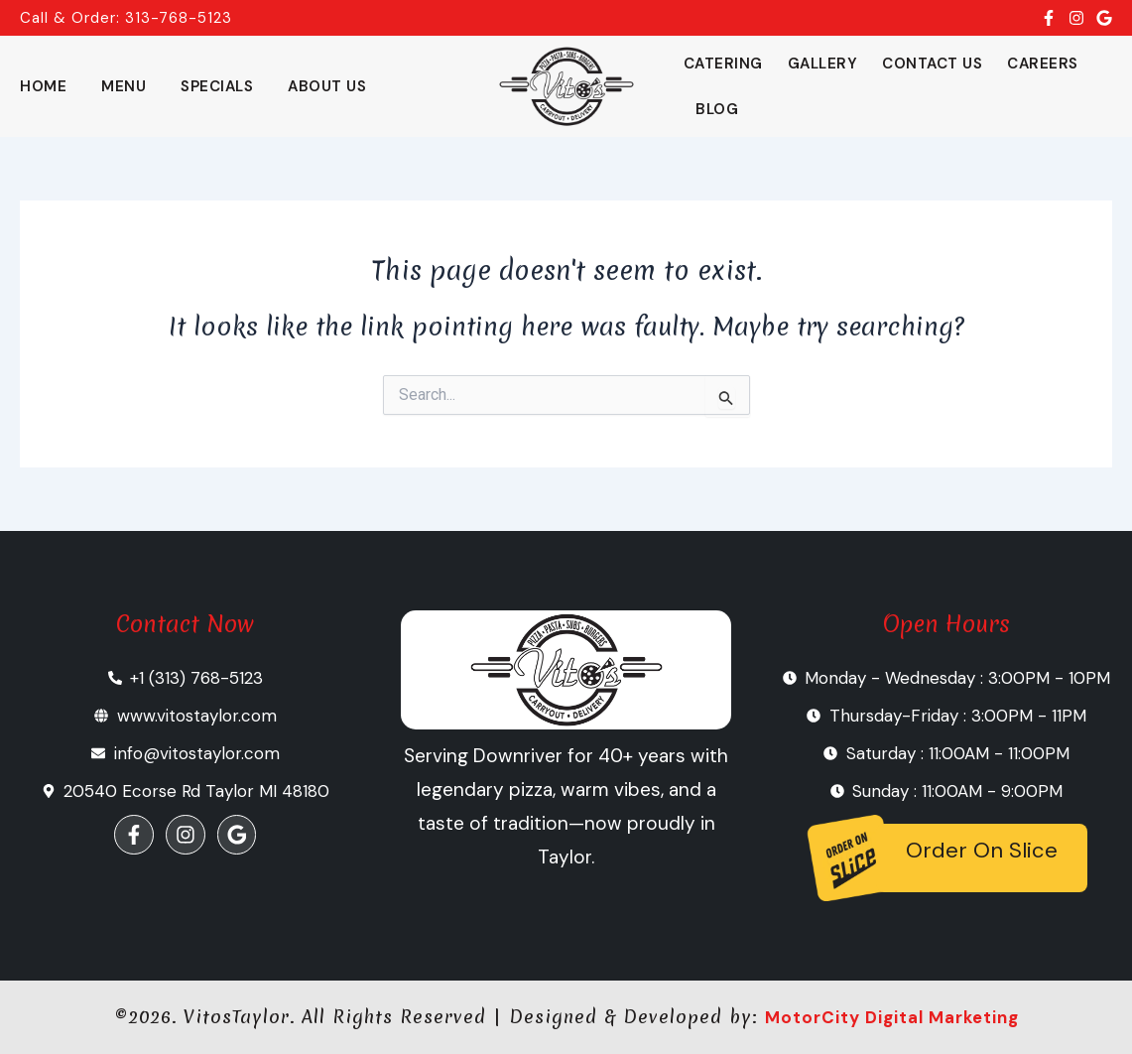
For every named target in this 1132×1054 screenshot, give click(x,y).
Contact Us (932, 63)
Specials (217, 86)
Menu (123, 86)
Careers (1042, 63)
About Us (327, 86)
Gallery (823, 63)
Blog (716, 109)
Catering (723, 63)
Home (43, 86)
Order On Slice (982, 850)
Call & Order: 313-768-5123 (126, 18)
